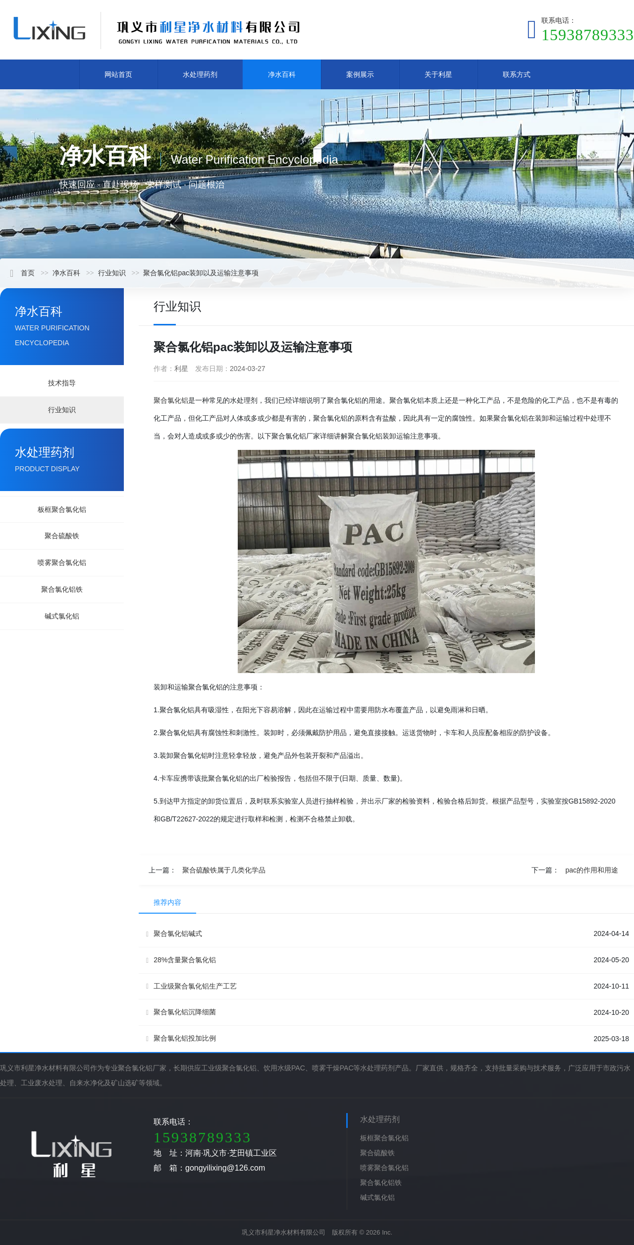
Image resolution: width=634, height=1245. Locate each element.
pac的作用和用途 (591, 870)
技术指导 (62, 383)
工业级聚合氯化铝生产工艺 (191, 986)
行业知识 (112, 273)
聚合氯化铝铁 (62, 589)
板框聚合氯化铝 (62, 509)
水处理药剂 (200, 74)
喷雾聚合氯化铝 (62, 562)
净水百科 (282, 74)
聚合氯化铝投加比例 (181, 1038)
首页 (22, 273)
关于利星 (438, 74)
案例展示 (360, 74)
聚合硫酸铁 (62, 536)
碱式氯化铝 (62, 616)
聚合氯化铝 (171, 400)
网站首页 (118, 74)
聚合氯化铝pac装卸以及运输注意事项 (201, 273)
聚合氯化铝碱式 (174, 934)
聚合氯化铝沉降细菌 (181, 1012)
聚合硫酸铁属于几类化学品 (223, 870)
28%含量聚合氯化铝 (181, 960)
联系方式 (516, 74)
